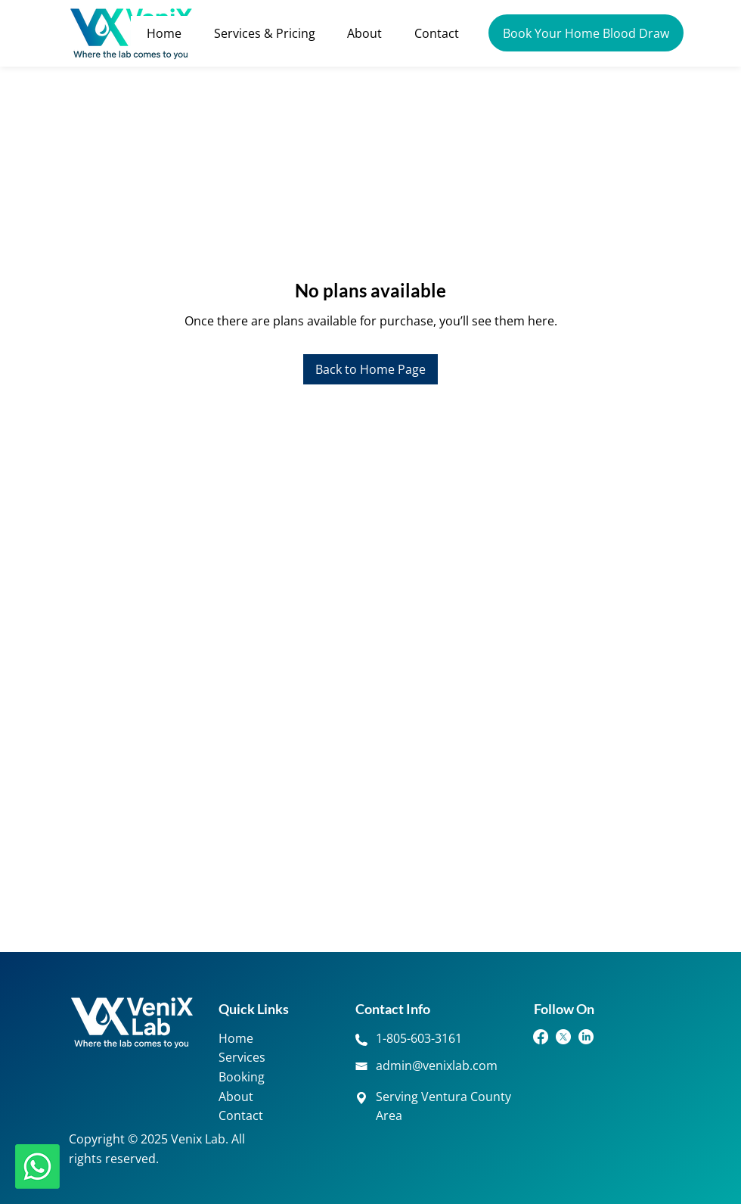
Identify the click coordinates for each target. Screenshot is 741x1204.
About (236, 1096)
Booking (242, 1077)
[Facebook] (540, 1036)
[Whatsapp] (37, 1166)
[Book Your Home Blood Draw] (586, 32)
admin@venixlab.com (437, 1065)
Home (236, 1038)
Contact (241, 1115)
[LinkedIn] (586, 1036)
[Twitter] (563, 1036)
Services (242, 1057)
